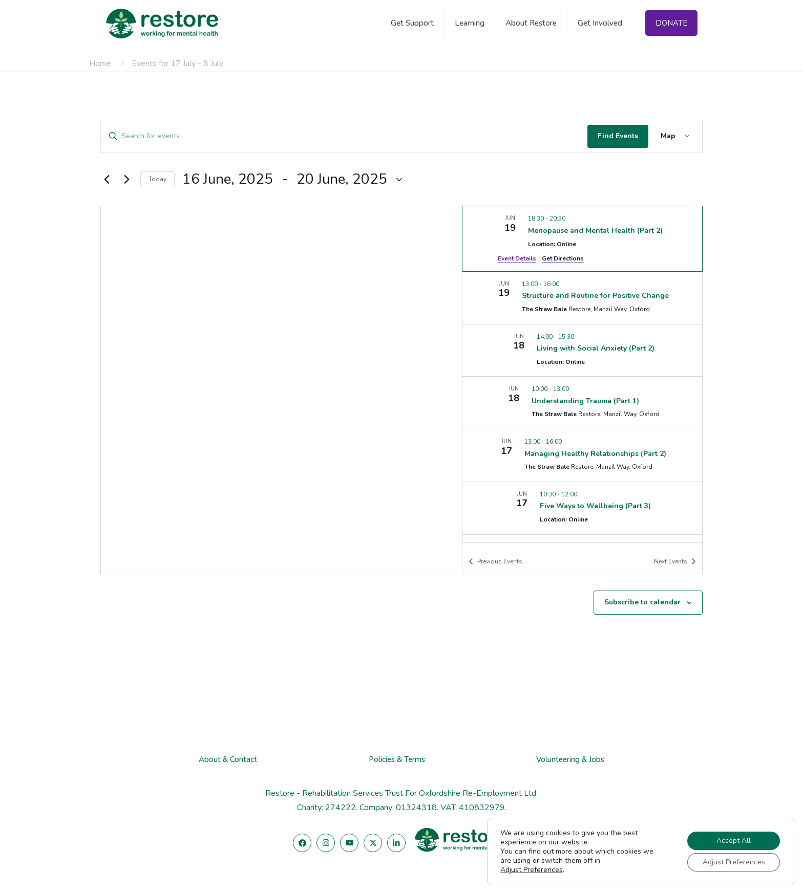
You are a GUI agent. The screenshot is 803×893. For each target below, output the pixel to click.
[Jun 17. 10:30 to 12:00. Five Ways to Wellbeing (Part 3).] (582, 508)
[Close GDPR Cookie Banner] (786, 826)
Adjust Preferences (531, 870)
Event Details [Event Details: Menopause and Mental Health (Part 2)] (517, 258)
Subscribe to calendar (642, 602)
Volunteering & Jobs (570, 759)
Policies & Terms (397, 759)
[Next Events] (126, 179)
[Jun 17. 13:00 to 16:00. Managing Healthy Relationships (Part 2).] (582, 455)
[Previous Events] (106, 179)
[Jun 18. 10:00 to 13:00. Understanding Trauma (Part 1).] (582, 402)
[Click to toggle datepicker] (292, 179)
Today (157, 179)
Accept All (733, 840)
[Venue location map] (281, 390)
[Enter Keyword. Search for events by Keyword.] (344, 136)
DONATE (671, 23)
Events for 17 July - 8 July (177, 63)
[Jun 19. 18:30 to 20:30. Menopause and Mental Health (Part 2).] (582, 238)
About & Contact (228, 759)
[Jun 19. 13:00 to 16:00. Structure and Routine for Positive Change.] (582, 297)
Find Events (618, 136)
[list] (582, 374)
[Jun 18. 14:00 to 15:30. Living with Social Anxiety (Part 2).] (582, 350)
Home (100, 63)
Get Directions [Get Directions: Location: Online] (563, 258)
